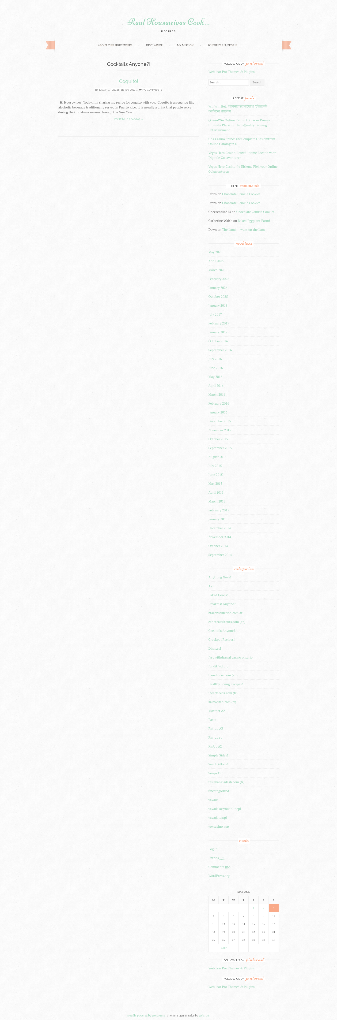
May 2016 (215, 376)
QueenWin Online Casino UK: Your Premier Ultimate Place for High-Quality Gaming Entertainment (240, 125)
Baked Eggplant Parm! (254, 220)
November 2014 (219, 537)
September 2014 (220, 554)
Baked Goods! (218, 595)
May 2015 (215, 483)
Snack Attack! (218, 764)
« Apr (223, 947)
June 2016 (215, 367)
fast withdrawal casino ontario (230, 657)
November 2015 (219, 430)
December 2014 (219, 528)
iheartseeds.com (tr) (223, 693)
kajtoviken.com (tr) (222, 702)
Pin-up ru (215, 737)
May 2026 (215, 252)
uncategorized (218, 791)
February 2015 (218, 510)
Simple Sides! (218, 755)
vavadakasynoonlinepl (224, 808)
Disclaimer (154, 45)
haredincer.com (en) (223, 675)
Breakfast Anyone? (222, 604)
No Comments (150, 89)
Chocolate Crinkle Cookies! (241, 194)
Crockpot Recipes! (221, 639)
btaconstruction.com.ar (225, 613)
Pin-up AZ (215, 728)
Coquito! (128, 81)
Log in (213, 849)
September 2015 (220, 448)
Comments (219, 866)
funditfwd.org (218, 666)
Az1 (211, 586)
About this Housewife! (115, 45)
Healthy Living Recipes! (225, 684)
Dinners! (214, 648)
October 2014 (218, 546)
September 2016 (220, 350)
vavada (213, 799)
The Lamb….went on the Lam (243, 229)
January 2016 (217, 412)
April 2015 (216, 492)
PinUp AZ (215, 746)
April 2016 (216, 385)
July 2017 (215, 314)
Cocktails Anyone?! (222, 630)
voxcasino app (218, 826)
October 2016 (218, 341)
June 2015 (215, 474)
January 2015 (217, 519)
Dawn (103, 89)
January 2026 (217, 287)
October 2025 (218, 296)
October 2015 (218, 439)
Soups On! (215, 773)
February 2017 (218, 323)
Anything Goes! (219, 577)
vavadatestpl (217, 817)
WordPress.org (219, 875)
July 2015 (215, 465)
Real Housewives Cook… (168, 21)
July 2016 (215, 359)
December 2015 (219, 421)
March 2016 (217, 394)
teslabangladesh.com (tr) (226, 782)
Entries (216, 858)
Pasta (212, 719)
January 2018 (217, 305)
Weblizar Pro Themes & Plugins (231, 71)
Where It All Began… (223, 45)
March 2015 (217, 501)
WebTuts (204, 1015)
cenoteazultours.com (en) (227, 621)
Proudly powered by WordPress (146, 1015)
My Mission (185, 45)
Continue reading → (128, 119)
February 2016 (218, 403)
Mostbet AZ (216, 710)
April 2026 (216, 261)
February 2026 (218, 278)
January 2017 (217, 332)
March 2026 (217, 270)
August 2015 (217, 456)
